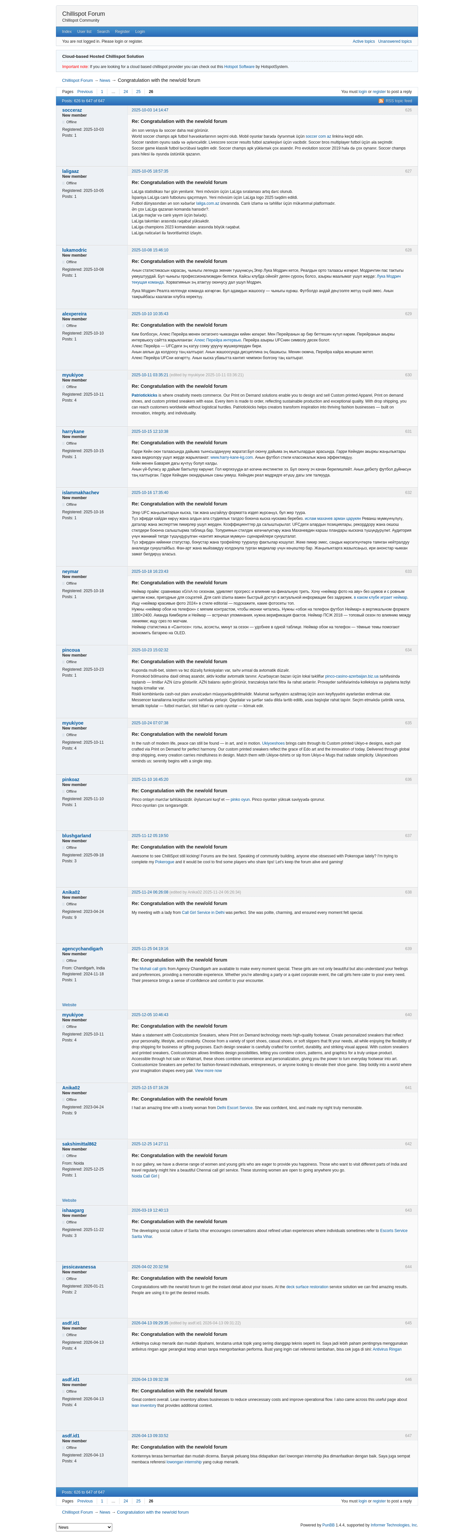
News (105, 80)
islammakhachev (80, 492)
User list (84, 31)
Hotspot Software (239, 66)
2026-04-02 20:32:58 (150, 1267)
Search (103, 31)
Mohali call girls (153, 968)
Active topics (364, 41)
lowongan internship (184, 1462)
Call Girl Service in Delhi (203, 912)
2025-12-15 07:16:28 (150, 1087)
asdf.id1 (71, 1323)
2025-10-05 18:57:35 (150, 171)
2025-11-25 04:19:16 (150, 948)
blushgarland (76, 835)
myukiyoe (73, 375)
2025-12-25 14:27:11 (150, 1144)
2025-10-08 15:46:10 (150, 250)
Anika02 (71, 892)
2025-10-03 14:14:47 (150, 110)
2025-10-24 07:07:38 (150, 723)
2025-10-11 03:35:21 (150, 375)
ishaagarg (73, 1210)
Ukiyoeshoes (273, 743)
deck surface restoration (307, 1287)
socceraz (72, 110)
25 (138, 91)
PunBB (328, 1525)
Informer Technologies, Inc (394, 1525)
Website (69, 1005)
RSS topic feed (399, 101)
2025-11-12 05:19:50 (150, 835)
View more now (208, 1070)
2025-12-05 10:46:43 (150, 1014)
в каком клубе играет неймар (380, 597)
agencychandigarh (82, 948)
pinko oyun (240, 799)
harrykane (73, 431)
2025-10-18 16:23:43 (150, 571)
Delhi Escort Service (234, 1107)
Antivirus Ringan (387, 1349)
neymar (70, 571)
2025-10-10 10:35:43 (150, 314)
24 (125, 91)
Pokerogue (164, 862)
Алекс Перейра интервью (217, 340)
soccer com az (318, 136)
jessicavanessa (79, 1266)
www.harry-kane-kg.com (231, 457)
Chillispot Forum (83, 14)
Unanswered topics (395, 41)
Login (140, 31)
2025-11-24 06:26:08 (150, 892)
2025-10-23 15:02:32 (150, 650)
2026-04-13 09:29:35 (150, 1323)
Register (122, 31)
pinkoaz (70, 779)
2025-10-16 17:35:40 (150, 492)
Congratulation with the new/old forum (159, 80)
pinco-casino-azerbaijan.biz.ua (352, 676)
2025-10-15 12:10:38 (150, 431)
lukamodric (74, 250)
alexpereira (74, 313)
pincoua (71, 650)
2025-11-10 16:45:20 (150, 779)
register (379, 91)
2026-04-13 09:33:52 (150, 1435)
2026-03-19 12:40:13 (150, 1210)
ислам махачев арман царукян (333, 518)
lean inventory (144, 1405)
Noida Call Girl (144, 1176)
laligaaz (70, 171)
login (363, 91)
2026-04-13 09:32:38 (150, 1379)
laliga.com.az (207, 203)
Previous (85, 91)
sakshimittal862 (79, 1144)
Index (66, 31)
